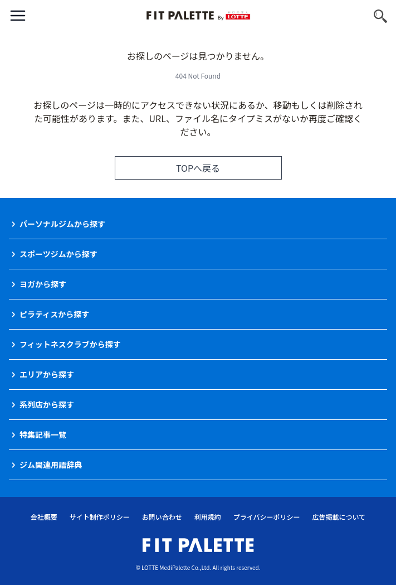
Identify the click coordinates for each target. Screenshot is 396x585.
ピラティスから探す (54, 314)
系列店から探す (46, 404)
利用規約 (207, 516)
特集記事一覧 (42, 434)
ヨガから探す (42, 283)
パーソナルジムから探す (62, 223)
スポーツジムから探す (58, 253)
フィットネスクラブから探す (70, 344)
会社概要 (44, 516)
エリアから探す (46, 374)
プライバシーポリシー (266, 516)
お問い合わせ (162, 516)
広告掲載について (339, 516)
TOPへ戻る (198, 168)
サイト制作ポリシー (100, 516)
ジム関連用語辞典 (50, 464)
